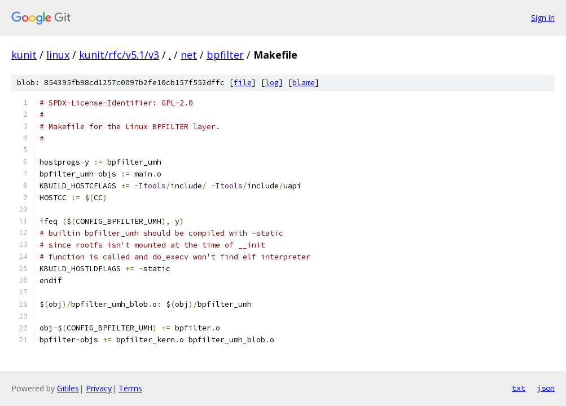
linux (57, 54)
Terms (130, 388)
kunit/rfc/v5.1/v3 (119, 54)
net (189, 54)
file (243, 82)
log (272, 82)
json (546, 388)
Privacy (99, 388)
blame (303, 82)
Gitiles (68, 388)
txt (518, 388)
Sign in (543, 17)
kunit (24, 54)
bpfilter (225, 54)
